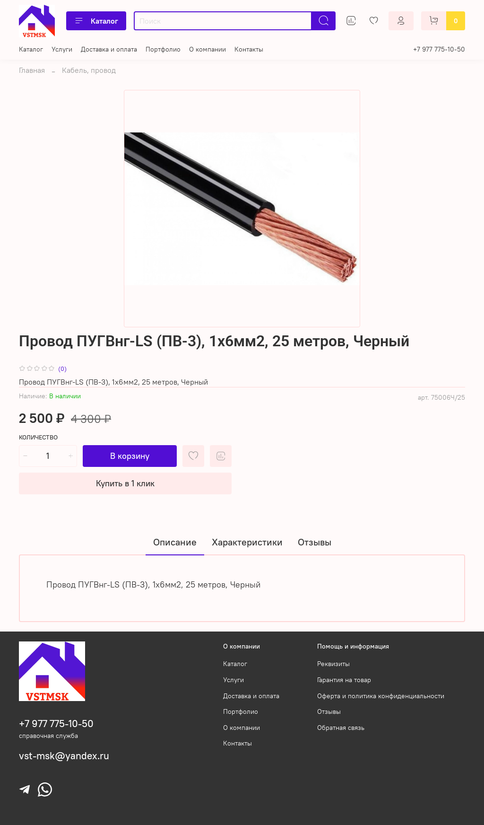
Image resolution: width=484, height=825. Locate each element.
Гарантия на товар (344, 680)
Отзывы (329, 711)
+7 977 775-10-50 (439, 49)
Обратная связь (340, 727)
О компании (207, 49)
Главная (32, 70)
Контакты (248, 49)
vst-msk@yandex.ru (64, 755)
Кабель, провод (89, 70)
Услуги (62, 49)
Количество (38, 437)
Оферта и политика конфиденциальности (380, 696)
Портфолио (163, 49)
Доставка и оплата (109, 49)
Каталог (96, 21)
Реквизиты (333, 663)
